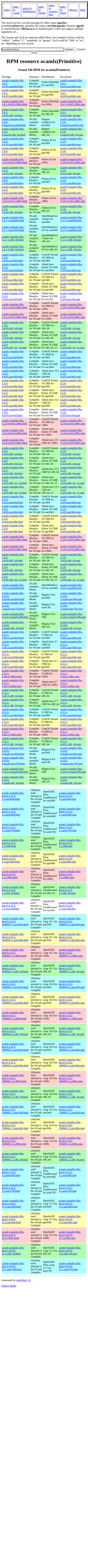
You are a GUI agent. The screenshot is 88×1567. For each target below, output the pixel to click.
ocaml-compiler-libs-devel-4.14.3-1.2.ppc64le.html (13, 858)
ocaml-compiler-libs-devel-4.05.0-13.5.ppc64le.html (13, 1219)
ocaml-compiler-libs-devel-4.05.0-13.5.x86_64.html (13, 1250)
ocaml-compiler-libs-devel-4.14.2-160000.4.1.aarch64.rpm (72, 984)
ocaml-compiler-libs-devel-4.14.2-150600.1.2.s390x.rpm (71, 1141)
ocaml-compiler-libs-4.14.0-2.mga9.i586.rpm (73, 615)
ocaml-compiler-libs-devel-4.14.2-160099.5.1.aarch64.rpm (72, 921)
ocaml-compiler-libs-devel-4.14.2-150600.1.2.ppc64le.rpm (72, 1125)
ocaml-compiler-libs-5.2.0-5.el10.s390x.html (14, 306)
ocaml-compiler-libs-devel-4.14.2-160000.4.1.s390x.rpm (71, 1015)
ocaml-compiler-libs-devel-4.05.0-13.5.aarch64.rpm (70, 1203)
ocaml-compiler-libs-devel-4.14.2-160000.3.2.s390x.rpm (71, 1078)
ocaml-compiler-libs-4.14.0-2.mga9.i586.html (15, 615)
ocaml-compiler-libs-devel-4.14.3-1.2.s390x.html (13, 874)
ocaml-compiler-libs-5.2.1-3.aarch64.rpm (71, 219)
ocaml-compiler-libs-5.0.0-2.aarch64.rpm (71, 586)
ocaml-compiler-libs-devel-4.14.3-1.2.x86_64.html (13, 890)
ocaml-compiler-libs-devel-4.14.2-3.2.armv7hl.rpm (70, 1188)
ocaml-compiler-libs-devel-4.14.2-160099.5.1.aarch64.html (15, 921)
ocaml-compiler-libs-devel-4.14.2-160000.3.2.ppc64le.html (15, 1062)
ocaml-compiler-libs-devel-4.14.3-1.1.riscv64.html (13, 905)
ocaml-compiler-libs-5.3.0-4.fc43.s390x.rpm (72, 161)
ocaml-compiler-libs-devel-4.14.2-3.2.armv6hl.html (13, 1172)
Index (7, 10)
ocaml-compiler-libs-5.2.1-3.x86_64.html (13, 238)
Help (82, 10)
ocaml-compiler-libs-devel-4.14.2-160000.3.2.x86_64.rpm (71, 1093)
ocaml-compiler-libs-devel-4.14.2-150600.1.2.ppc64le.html (15, 1125)
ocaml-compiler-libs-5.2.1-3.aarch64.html (13, 219)
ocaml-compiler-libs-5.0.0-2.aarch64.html (13, 586)
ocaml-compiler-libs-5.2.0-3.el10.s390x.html (14, 538)
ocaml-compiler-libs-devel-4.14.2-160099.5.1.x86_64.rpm (71, 968)
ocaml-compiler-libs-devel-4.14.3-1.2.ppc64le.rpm (70, 858)
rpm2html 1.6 (23, 1280)
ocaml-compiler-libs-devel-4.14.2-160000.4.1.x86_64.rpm (71, 1031)
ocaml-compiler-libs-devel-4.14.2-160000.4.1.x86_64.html (15, 1031)
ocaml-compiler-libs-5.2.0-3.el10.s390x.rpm (72, 538)
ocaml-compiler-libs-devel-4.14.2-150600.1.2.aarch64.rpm (72, 1109)
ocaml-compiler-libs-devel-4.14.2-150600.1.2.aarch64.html (15, 1109)
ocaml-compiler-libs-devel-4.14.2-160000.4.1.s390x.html (14, 1015)
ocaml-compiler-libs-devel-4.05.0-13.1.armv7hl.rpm (70, 1266)
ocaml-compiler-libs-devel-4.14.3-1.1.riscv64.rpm (70, 905)
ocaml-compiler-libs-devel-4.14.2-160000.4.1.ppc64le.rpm (72, 999)
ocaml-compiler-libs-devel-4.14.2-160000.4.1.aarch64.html (15, 984)
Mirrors (73, 10)
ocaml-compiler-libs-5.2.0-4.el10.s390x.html (14, 422)
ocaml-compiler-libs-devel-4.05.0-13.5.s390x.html (13, 1235)
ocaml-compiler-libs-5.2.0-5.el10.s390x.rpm (72, 306)
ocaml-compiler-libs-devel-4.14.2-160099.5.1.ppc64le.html (15, 937)
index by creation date (53, 10)
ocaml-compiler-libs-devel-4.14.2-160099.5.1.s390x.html (14, 952)
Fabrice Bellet (8, 1285)
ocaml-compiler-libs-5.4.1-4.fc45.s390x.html (14, 103)
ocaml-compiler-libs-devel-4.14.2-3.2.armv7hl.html (13, 1188)
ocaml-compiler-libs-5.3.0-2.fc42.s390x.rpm (72, 199)
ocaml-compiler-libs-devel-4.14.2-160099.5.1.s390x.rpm (71, 952)
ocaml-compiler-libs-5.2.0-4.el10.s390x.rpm (72, 422)
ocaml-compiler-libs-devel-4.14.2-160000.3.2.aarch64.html (15, 1046)
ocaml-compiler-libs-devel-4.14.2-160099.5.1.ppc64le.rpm (72, 937)
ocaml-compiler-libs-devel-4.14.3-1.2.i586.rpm (70, 843)
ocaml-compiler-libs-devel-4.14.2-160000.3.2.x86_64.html (15, 1093)
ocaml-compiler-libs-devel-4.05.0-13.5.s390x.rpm (70, 1235)
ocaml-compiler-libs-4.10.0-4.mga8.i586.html (15, 770)
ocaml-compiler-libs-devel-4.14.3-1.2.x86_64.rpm (70, 890)
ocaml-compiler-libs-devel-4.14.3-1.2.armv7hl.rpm (70, 827)
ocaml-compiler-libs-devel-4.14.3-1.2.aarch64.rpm (70, 796)
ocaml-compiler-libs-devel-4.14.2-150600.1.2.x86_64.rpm (71, 1156)
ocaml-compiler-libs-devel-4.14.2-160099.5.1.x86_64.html (15, 968)
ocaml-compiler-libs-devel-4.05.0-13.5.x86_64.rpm (70, 1250)
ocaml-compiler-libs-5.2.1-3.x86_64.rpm (71, 238)
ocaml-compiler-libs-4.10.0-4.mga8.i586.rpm (73, 770)
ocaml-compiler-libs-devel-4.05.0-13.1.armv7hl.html (13, 1266)
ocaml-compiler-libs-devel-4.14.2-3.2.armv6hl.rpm (70, 1172)
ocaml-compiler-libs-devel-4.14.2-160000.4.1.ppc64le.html (15, 999)
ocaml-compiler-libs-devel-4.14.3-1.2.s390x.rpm (70, 874)
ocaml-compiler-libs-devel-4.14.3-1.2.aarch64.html (13, 796)
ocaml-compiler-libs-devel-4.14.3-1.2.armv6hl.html (13, 811)
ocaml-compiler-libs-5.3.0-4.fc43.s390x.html (14, 161)
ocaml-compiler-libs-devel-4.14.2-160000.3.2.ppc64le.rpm (72, 1062)
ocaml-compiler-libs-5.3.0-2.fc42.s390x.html (14, 199)
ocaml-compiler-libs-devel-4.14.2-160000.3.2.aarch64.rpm (72, 1046)
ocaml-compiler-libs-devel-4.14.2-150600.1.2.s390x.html (14, 1141)
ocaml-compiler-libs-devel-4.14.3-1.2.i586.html (13, 843)
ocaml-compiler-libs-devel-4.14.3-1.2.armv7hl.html (13, 827)
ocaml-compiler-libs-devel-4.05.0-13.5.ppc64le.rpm (70, 1219)
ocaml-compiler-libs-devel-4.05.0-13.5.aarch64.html (13, 1203)
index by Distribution (28, 10)
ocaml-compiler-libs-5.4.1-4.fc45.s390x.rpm (72, 103)
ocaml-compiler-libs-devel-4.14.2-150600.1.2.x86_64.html (15, 1156)
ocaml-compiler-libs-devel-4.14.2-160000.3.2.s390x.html (14, 1078)
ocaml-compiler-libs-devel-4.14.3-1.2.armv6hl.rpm (70, 811)
